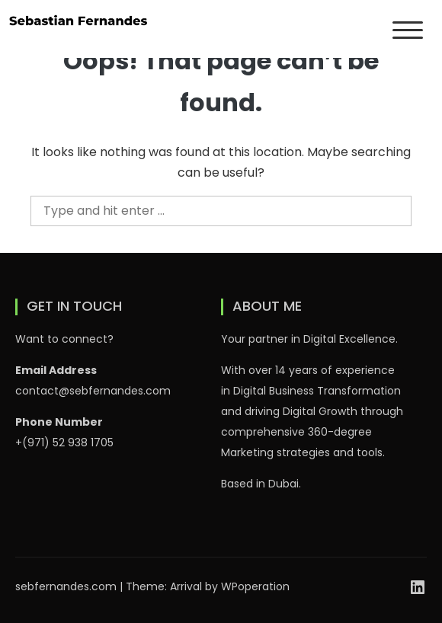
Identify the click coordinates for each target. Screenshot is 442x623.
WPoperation (255, 586)
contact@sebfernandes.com (93, 390)
